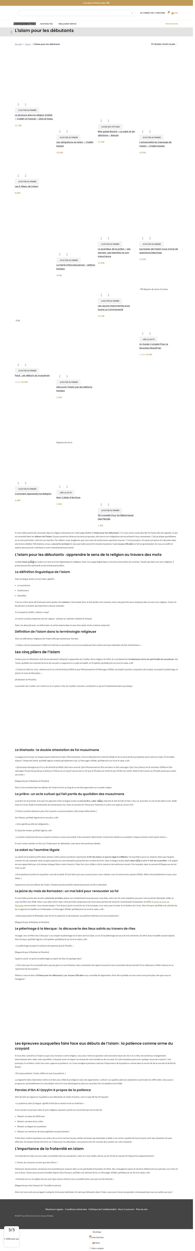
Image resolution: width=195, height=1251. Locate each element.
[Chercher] (76, 13)
